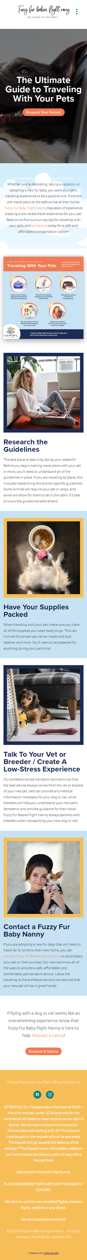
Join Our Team (41, 1082)
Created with (43, 1253)
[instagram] (50, 1095)
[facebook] (37, 1095)
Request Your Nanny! (43, 112)
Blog (58, 1082)
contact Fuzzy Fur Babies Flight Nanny (32, 956)
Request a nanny (48, 1035)
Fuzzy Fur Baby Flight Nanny (25, 208)
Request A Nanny (43, 1051)
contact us (39, 225)
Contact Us (71, 1082)
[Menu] (76, 11)
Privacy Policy (17, 1082)
